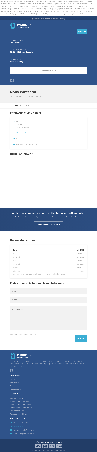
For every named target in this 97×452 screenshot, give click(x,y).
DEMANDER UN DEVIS (48, 71)
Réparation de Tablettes (18, 413)
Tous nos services (16, 397)
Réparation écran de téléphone (21, 403)
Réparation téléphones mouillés (21, 407)
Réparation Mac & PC (17, 410)
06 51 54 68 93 (21, 134)
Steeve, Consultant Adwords (51, 441)
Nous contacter (15, 388)
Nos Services (14, 382)
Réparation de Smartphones (20, 400)
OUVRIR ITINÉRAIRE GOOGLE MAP (48, 225)
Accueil (12, 379)
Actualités (13, 385)
